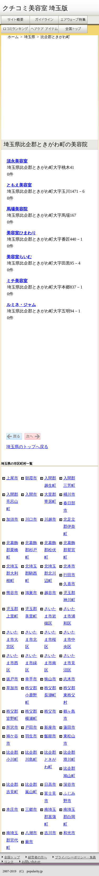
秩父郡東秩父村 (69, 695)
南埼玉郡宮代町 (12, 840)
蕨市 (29, 841)
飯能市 (50, 736)
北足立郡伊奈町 (69, 526)
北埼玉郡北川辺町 (50, 573)
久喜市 (69, 583)
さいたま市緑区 (31, 662)
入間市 (31, 494)
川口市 (31, 519)
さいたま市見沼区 (69, 662)
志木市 (69, 679)
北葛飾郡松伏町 (50, 549)
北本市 (69, 566)
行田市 (69, 575)
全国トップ (12, 857)
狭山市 (50, 679)
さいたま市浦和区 (69, 615)
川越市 (50, 519)
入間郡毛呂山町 (12, 501)
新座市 (50, 727)
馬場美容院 (17, 209)
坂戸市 (12, 679)
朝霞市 (31, 478)
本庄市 (12, 809)
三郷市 (31, 809)
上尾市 (12, 478)
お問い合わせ (31, 862)
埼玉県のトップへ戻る (27, 446)
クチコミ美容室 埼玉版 (35, 8)
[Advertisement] (49, 89)
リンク (9, 862)
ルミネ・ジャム (21, 304)
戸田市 (31, 727)
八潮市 (31, 833)
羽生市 (31, 736)
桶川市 (69, 494)
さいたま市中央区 (69, 639)
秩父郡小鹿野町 (31, 695)
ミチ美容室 (17, 281)
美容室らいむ (19, 257)
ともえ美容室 (19, 185)
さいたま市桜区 (50, 639)
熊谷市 (12, 592)
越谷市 (50, 592)
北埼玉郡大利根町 (12, 573)
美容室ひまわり (21, 233)
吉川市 (50, 833)
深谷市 (69, 784)
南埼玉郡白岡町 (69, 816)
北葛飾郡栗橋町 (12, 549)
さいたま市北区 (31, 639)
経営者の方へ (37, 857)
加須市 (12, 519)
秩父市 (50, 711)
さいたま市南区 (50, 662)
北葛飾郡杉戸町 (31, 549)
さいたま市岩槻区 (50, 615)
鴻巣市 (31, 592)
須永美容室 (17, 161)
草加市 (12, 688)
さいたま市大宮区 (12, 639)
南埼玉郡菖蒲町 (50, 816)
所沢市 (12, 727)
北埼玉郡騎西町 (31, 573)
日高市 (50, 784)
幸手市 (31, 679)
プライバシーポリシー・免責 (75, 857)
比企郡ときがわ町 (50, 759)
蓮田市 (69, 727)
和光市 (69, 833)
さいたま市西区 (12, 662)
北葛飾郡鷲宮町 (69, 549)
